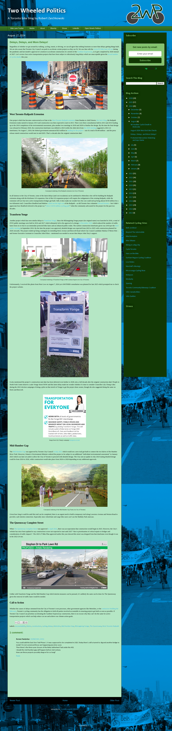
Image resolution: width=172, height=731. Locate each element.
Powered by (145, 68)
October (134, 118)
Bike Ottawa (130, 241)
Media (32, 28)
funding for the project (75, 130)
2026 (131, 98)
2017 (131, 197)
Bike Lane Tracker (17, 28)
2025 (131, 102)
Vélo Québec (131, 296)
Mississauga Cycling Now (135, 271)
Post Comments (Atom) (69, 709)
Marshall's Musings (133, 266)
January (134, 169)
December (135, 110)
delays (50, 626)
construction (36, 626)
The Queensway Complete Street (25, 529)
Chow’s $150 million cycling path (58, 206)
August (134, 122)
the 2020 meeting (90, 128)
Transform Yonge (50, 221)
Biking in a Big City (133, 245)
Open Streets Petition (93, 28)
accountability (20, 626)
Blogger (90, 726)
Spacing (129, 283)
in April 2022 (52, 529)
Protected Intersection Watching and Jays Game (143, 139)
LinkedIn (76, 28)
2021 (131, 182)
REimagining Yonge (82, 626)
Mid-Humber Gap (19, 452)
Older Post (114, 701)
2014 (131, 209)
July (132, 145)
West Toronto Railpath (110, 626)
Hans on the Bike (132, 254)
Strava (64, 28)
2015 (131, 205)
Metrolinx (57, 626)
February (134, 165)
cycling (44, 626)
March (133, 161)
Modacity (129, 279)
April (133, 157)
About (42, 28)
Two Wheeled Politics (37, 11)
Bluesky (53, 28)
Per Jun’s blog (102, 120)
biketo (28, 626)
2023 (131, 174)
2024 (131, 106)
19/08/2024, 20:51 (37, 639)
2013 (131, 213)
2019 (131, 189)
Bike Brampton (131, 236)
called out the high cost (56, 203)
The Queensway (96, 626)
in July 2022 (57, 452)
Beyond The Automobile (135, 232)
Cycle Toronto (131, 249)
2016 (131, 201)
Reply (18, 656)
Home (65, 701)
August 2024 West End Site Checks (144, 131)
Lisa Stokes (130, 262)
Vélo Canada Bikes (133, 292)
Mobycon (129, 275)
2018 (131, 193)
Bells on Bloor (131, 228)
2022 (131, 178)
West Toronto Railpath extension (63, 120)
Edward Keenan (103, 203)
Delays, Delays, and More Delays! (143, 134)
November (135, 114)
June (133, 149)
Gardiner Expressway (84, 52)
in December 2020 (85, 223)
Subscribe (145, 60)
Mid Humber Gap (68, 626)
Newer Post (15, 701)
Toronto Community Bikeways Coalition (141, 288)
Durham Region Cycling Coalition (138, 258)
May (133, 153)
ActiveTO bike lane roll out (103, 49)
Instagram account (74, 440)
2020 (131, 185)
